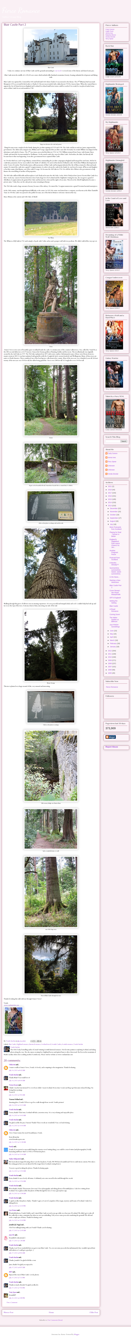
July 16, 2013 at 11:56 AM (17, 1181)
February (113, 643)
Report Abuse (112, 747)
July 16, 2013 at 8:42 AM (17, 1070)
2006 (110, 670)
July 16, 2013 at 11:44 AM (17, 1154)
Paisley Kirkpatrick (15, 1159)
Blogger (76, 1334)
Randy (11, 1147)
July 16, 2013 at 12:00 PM (17, 1206)
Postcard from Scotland (115, 559)
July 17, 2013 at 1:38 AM (17, 1241)
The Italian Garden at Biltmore (114, 620)
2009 (110, 660)
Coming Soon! (115, 614)
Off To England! (115, 598)
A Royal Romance (114, 610)
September (114, 518)
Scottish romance (67, 1044)
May (111, 634)
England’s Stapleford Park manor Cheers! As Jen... (115, 543)
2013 (110, 506)
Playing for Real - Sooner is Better (115, 534)
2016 (110, 496)
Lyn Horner (13, 1210)
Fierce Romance (21, 10)
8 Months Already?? (114, 564)
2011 (110, 654)
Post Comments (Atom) (55, 1320)
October (113, 515)
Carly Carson (110, 29)
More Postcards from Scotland (115, 528)
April (112, 637)
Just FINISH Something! (115, 626)
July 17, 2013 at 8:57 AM (17, 1267)
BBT (10, 1272)
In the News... (115, 577)
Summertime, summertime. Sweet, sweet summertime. (115, 571)
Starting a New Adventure (115, 581)
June (112, 631)
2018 (110, 490)
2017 (110, 493)
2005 (110, 673)
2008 (110, 663)
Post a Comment (12, 1302)
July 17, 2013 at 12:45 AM (17, 1230)
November (114, 511)
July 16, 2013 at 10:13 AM (17, 1105)
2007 (110, 667)
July (111, 524)
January (113, 647)
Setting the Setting (113, 602)
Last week (58, 71)
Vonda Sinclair (78, 1044)
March (112, 640)
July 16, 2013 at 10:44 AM (17, 1126)
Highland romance (22, 1044)
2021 (110, 486)
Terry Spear (13, 1292)
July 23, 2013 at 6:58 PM (17, 1298)
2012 (110, 651)
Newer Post (8, 1312)
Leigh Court (109, 31)
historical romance (35, 1044)
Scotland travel (46, 1044)
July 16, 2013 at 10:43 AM (17, 1115)
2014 (110, 502)
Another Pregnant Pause (114, 552)
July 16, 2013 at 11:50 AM (17, 1171)
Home (51, 1312)
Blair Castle (12, 1044)
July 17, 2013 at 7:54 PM (17, 1288)
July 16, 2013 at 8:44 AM (17, 1081)
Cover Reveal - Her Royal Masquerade (115, 592)
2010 (110, 657)
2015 (110, 499)
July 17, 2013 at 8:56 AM (17, 1253)
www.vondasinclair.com (11, 1005)
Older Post (93, 1312)
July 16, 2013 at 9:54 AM (17, 1095)
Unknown (12, 1065)
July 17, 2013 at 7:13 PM (17, 1278)
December (114, 508)
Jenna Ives (109, 33)
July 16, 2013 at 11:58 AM (17, 1193)
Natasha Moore (111, 35)
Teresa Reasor (13, 1085)
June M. (11, 1235)
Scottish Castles (56, 1044)
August (112, 521)
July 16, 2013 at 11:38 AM (17, 1142)
